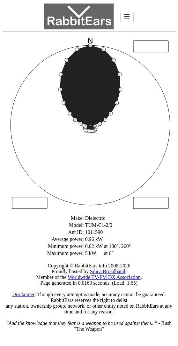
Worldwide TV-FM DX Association (104, 277)
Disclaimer (23, 294)
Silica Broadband (107, 271)
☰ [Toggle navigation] (127, 17)
